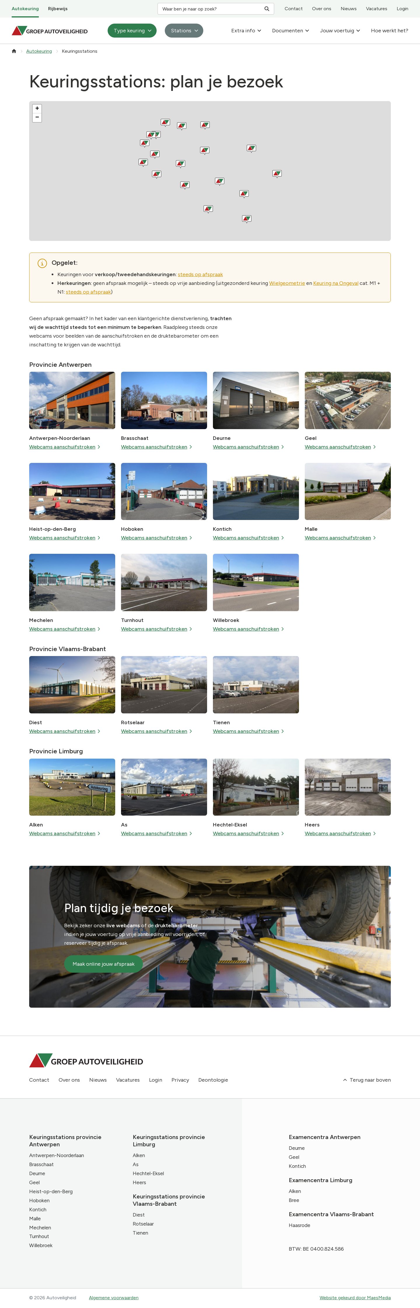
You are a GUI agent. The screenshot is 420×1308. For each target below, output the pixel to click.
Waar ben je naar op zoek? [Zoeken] (215, 9)
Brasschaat (134, 438)
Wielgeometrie (287, 283)
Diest (35, 722)
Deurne (222, 438)
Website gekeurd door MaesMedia (355, 1298)
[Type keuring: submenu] (149, 30)
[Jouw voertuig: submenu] (358, 30)
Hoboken (132, 529)
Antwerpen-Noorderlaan (59, 438)
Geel (310, 438)
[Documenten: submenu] (307, 30)
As (124, 825)
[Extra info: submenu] (259, 30)
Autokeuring (25, 8)
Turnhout (132, 620)
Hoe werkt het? (389, 30)
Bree (294, 1201)
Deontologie (213, 1080)
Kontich (222, 529)
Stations (181, 30)
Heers (312, 825)
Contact (294, 8)
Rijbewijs (58, 8)
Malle (311, 529)
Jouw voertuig (337, 30)
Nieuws (349, 8)
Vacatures (376, 8)
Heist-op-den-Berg (52, 529)
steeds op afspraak (200, 274)
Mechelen (41, 620)
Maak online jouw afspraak (103, 964)
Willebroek (226, 620)
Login (402, 8)
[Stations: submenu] (196, 30)
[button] (37, 109)
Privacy (180, 1080)
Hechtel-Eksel (230, 825)
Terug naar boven (367, 1080)
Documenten (287, 30)
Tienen (221, 722)
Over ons (321, 8)
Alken (36, 825)
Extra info (243, 30)
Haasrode (300, 1226)
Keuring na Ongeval (335, 283)
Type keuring (129, 30)
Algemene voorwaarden (114, 1298)
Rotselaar (133, 722)
